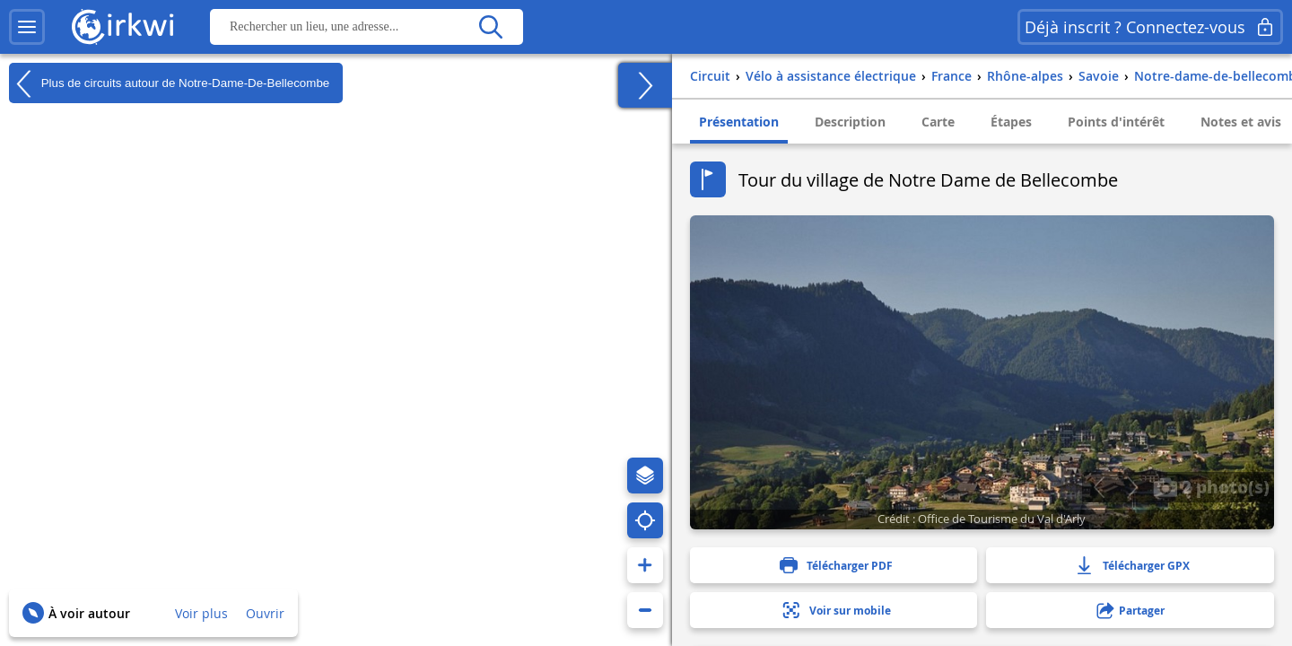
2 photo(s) (1211, 486)
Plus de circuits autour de (169, 83)
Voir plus (201, 613)
